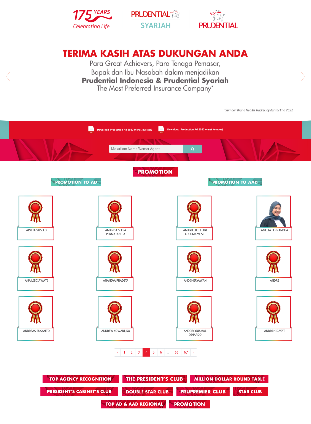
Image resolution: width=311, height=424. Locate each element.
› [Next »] (193, 352)
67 (186, 352)
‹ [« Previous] (117, 352)
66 (177, 352)
